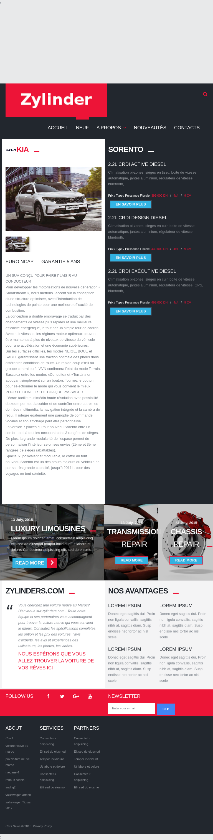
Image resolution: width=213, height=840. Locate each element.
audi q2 (11, 787)
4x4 (176, 195)
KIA (17, 149)
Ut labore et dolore (52, 766)
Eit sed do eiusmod (53, 751)
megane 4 (12, 772)
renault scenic (15, 779)
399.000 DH (159, 195)
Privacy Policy (42, 826)
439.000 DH (159, 245)
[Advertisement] (106, 44)
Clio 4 (9, 738)
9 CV (187, 195)
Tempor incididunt (52, 759)
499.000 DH (159, 299)
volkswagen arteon (18, 794)
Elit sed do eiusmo (52, 787)
